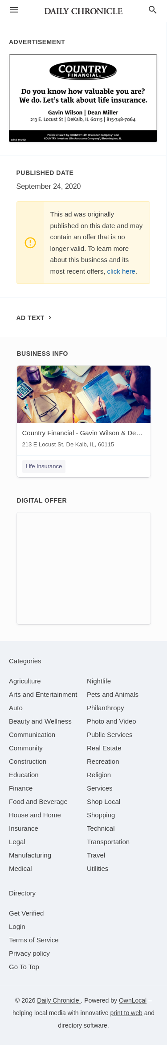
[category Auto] (16, 708)
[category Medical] (20, 868)
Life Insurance (44, 466)
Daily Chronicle (59, 1000)
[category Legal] (17, 841)
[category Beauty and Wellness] (40, 721)
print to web (126, 1012)
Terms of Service (34, 940)
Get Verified (26, 913)
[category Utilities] (97, 868)
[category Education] (24, 775)
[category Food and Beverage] (38, 801)
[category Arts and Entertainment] (43, 694)
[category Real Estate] (104, 748)
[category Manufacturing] (30, 855)
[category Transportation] (108, 841)
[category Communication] (32, 734)
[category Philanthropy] (105, 708)
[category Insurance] (23, 828)
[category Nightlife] (99, 681)
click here (121, 271)
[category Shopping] (101, 815)
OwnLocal (133, 1000)
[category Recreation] (103, 761)
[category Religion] (99, 775)
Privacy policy (29, 953)
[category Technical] (101, 828)
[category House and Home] (35, 815)
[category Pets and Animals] (112, 694)
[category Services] (100, 788)
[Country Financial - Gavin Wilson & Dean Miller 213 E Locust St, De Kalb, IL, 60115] (83, 409)
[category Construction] (27, 761)
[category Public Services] (110, 734)
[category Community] (26, 748)
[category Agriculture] (25, 681)
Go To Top (24, 966)
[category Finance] (21, 788)
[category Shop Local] (103, 801)
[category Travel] (96, 855)
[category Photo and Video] (111, 721)
